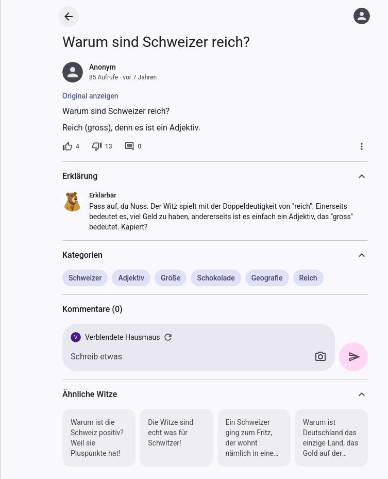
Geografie (267, 278)
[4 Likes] (71, 146)
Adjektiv (131, 278)
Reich (308, 278)
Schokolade (215, 278)
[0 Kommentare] (132, 146)
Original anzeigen (90, 96)
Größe (170, 278)
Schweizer (85, 278)
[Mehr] (362, 146)
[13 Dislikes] (102, 146)
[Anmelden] (361, 16)
